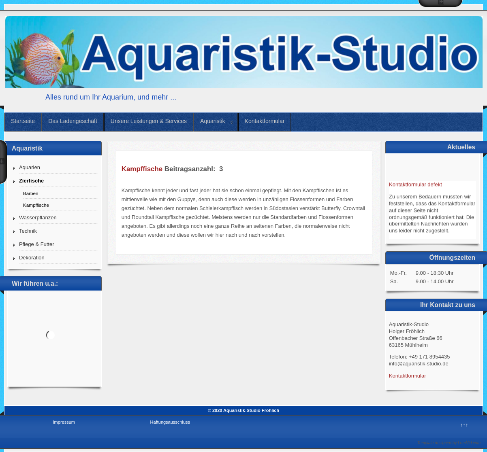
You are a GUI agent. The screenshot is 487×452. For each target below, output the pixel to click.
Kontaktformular (265, 121)
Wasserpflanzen (38, 217)
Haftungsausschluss (170, 422)
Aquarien (29, 167)
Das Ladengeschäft (72, 121)
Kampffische (36, 205)
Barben (30, 193)
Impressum (64, 422)
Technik (28, 231)
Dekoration (32, 258)
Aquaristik (212, 121)
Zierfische (31, 181)
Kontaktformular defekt (415, 186)
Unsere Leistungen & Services (149, 121)
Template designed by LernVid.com (449, 443)
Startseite (23, 121)
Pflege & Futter (36, 244)
